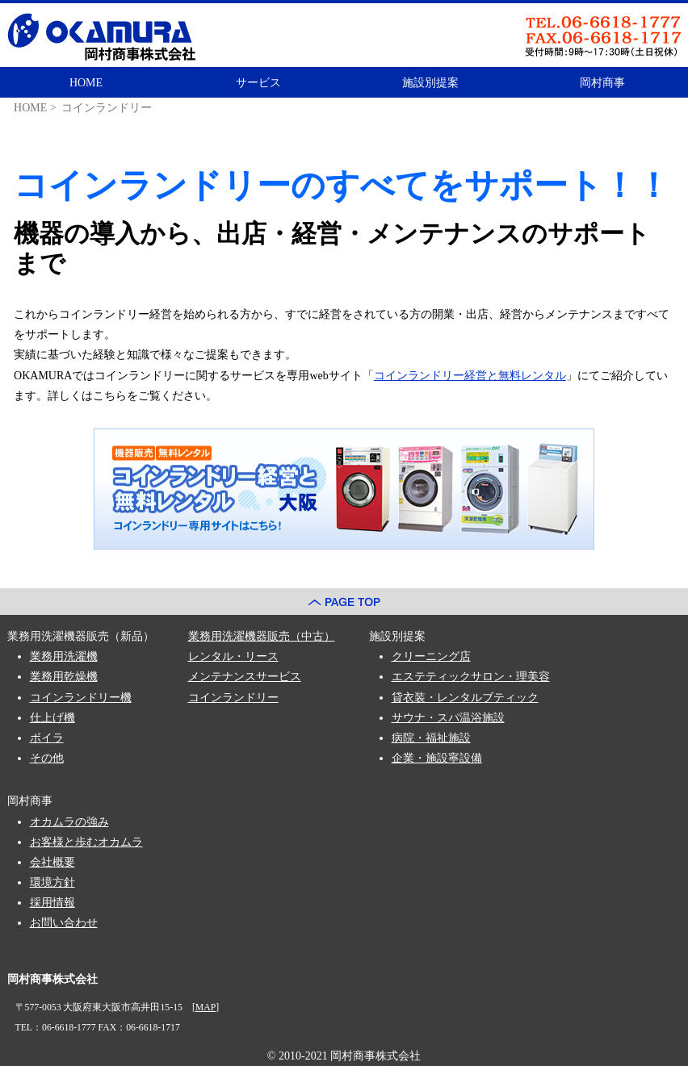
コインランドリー (233, 698)
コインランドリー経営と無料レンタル (470, 376)
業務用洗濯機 (64, 656)
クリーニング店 (431, 656)
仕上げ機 (52, 718)
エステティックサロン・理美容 (471, 677)
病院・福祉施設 (431, 738)
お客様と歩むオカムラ (86, 842)
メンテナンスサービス (244, 677)
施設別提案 (430, 83)
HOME (86, 83)
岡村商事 (602, 83)
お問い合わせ (64, 923)
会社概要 (52, 862)
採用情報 (52, 903)
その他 (47, 758)
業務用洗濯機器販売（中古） (261, 636)
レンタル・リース (233, 656)
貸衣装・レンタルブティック (465, 698)
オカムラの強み (69, 822)
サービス (258, 83)
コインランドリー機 (81, 698)
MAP (205, 1007)
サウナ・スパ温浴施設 (448, 718)
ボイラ (47, 738)
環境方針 (52, 882)
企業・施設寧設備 (437, 758)
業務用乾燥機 (64, 677)
